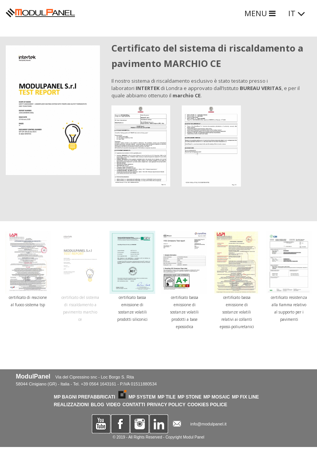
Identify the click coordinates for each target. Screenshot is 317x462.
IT (296, 13)
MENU (260, 13)
